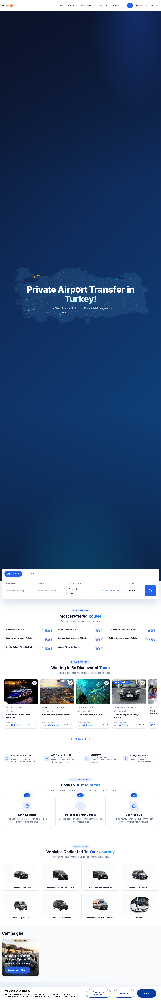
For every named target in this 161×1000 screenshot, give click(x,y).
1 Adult (132, 591)
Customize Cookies (98, 993)
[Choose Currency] (154, 6)
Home (62, 5)
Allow (147, 993)
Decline (124, 993)
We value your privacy (17, 990)
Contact (116, 5)
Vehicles (98, 5)
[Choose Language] (141, 5)
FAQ (107, 5)
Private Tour (86, 5)
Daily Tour (72, 5)
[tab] (13, 574)
